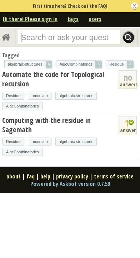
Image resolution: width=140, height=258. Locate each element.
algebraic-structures (76, 96)
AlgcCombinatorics (22, 106)
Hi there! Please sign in (30, 19)
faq (30, 176)
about (13, 176)
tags (73, 19)
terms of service (114, 176)
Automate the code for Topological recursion (53, 79)
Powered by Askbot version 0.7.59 (70, 184)
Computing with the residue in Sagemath (46, 124)
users (95, 19)
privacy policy (72, 176)
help (45, 176)
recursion (39, 96)
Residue (13, 96)
